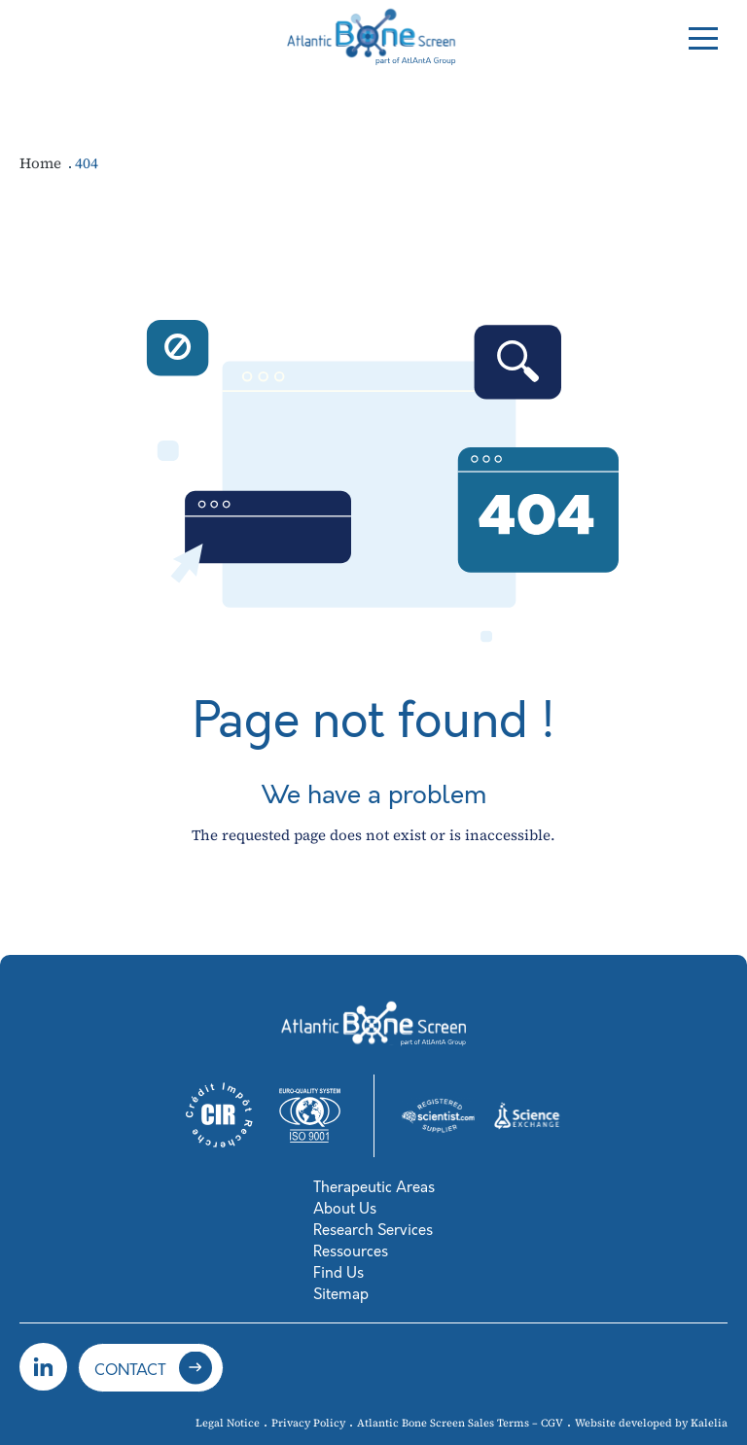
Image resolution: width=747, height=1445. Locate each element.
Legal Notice (228, 1423)
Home (42, 163)
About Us (344, 1208)
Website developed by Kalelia (651, 1423)
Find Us (338, 1273)
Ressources (350, 1251)
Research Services (373, 1230)
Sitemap (341, 1294)
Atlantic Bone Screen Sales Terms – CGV (460, 1423)
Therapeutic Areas (374, 1187)
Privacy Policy (308, 1423)
